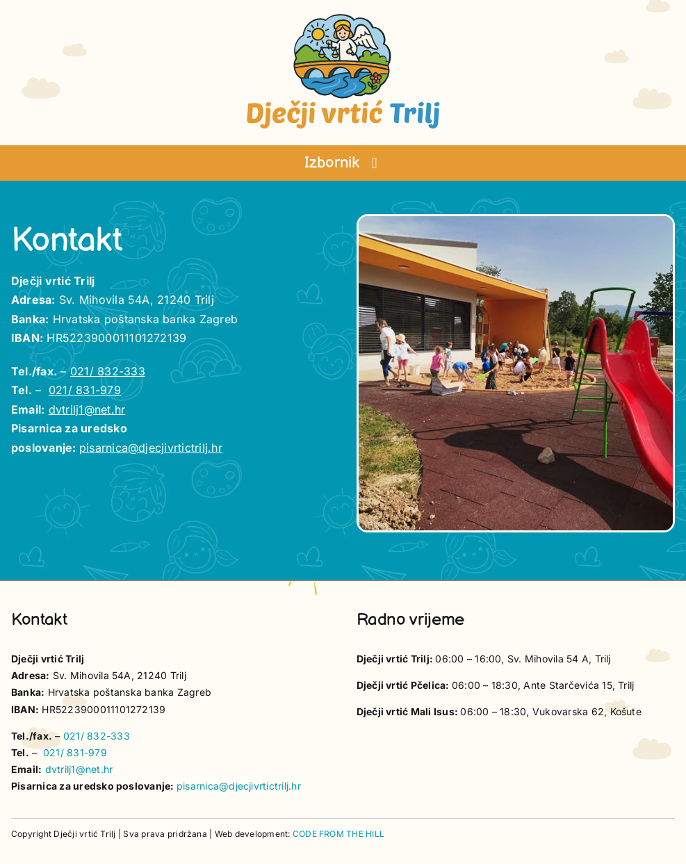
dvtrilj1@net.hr (87, 409)
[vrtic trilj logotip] (343, 18)
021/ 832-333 (107, 371)
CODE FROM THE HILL (338, 834)
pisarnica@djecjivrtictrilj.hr (150, 448)
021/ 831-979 (85, 390)
